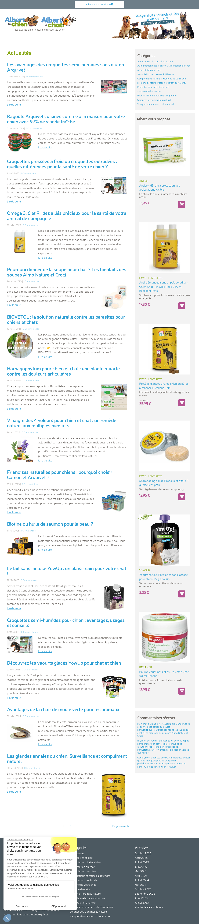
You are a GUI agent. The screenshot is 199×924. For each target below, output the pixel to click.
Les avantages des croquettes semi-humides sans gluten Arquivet (65, 67)
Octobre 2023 (143, 889)
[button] (7, 918)
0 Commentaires (34, 128)
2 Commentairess (34, 76)
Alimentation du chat (178, 65)
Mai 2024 (140, 884)
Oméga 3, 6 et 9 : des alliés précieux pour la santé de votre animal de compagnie (66, 215)
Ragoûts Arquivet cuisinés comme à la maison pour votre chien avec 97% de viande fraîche (66, 119)
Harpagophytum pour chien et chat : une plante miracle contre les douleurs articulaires (63, 371)
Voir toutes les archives (149, 907)
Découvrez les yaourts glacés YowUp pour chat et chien (64, 663)
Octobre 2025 (143, 853)
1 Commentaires (31, 281)
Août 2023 (141, 898)
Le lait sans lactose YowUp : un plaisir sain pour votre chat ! (66, 571)
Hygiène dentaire (146, 83)
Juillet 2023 (142, 902)
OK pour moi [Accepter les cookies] (59, 906)
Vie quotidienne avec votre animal (155, 104)
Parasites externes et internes (153, 87)
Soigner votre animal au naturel (154, 100)
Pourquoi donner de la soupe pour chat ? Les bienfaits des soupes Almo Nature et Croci (66, 272)
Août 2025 (141, 857)
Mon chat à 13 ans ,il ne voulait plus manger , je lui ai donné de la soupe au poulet (163, 729)
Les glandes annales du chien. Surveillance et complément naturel (67, 758)
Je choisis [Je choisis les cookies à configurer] (22, 906)
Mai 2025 (140, 871)
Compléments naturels (149, 78)
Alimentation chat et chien (151, 65)
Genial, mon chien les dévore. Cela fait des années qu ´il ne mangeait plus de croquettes (163, 762)
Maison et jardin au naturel (171, 83)
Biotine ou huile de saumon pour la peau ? (50, 524)
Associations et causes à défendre (155, 74)
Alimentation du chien (149, 70)
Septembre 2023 (145, 893)
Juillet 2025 (142, 862)
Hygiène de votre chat (175, 78)
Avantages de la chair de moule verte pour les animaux (63, 709)
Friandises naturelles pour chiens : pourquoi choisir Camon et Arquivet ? (59, 474)
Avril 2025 (141, 875)
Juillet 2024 (142, 880)
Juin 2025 (141, 867)
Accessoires (144, 61)
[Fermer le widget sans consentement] (20, 839)
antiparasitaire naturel (149, 91)
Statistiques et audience (22, 888)
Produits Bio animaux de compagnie (156, 95)
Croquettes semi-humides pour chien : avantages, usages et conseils (66, 622)
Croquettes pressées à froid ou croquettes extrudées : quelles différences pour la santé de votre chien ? (62, 164)
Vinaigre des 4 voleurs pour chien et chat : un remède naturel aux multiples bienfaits (61, 423)
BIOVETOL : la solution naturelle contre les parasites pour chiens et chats (66, 319)
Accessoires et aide (162, 61)
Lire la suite (14, 104)
